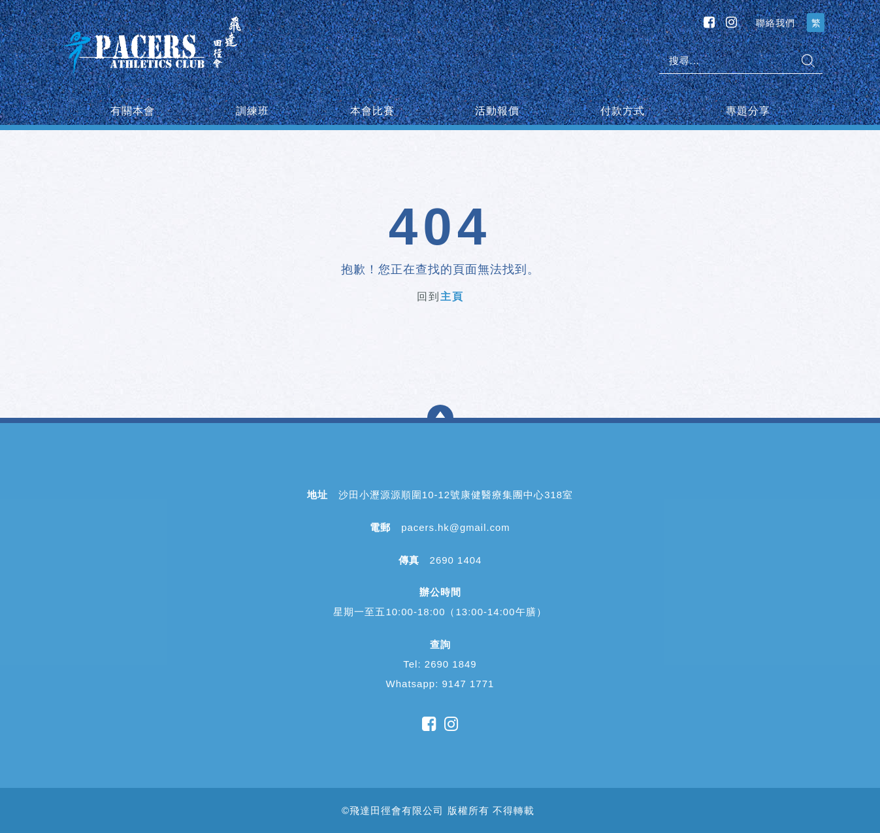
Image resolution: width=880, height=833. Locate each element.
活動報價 (497, 110)
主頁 (452, 296)
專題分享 (748, 110)
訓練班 (252, 110)
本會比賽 (372, 110)
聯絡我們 (775, 23)
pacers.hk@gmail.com (456, 527)
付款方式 (622, 110)
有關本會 (132, 110)
